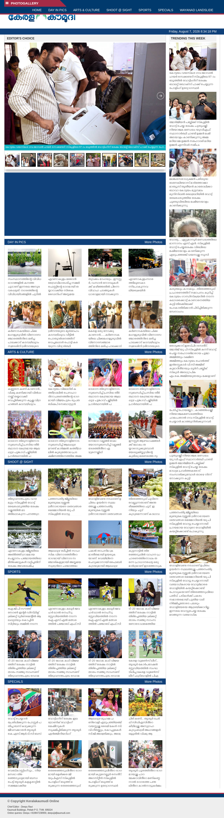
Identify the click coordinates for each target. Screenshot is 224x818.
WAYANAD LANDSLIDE (196, 10)
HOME (37, 10)
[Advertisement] (85, 204)
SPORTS (145, 10)
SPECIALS (165, 10)
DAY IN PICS (57, 10)
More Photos (153, 242)
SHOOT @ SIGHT (119, 10)
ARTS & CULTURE (86, 10)
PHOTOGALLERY (22, 3)
